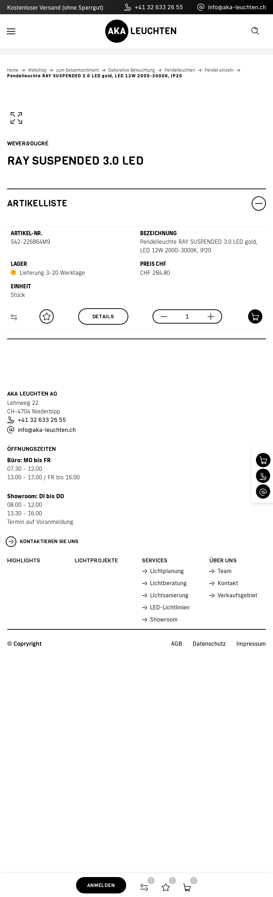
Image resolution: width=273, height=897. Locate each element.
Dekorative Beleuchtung (131, 70)
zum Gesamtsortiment (77, 70)
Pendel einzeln (219, 70)
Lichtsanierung (169, 773)
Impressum (251, 821)
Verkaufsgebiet (237, 773)
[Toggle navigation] (11, 31)
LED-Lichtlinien (169, 785)
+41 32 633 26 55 (153, 7)
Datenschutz (209, 821)
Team (224, 748)
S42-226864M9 (30, 419)
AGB (176, 821)
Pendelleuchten (180, 70)
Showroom (163, 797)
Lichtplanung (166, 748)
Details (103, 494)
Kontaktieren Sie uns (42, 719)
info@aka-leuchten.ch (231, 7)
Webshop (37, 70)
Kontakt (228, 760)
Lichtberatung (168, 760)
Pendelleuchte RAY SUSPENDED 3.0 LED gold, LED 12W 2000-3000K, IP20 (94, 75)
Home (12, 70)
